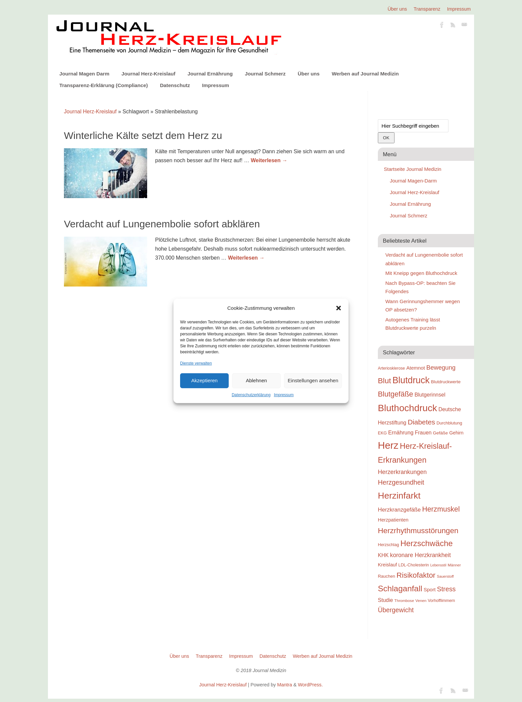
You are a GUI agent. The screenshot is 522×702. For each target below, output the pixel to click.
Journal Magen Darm (84, 73)
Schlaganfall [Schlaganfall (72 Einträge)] (400, 588)
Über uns (397, 9)
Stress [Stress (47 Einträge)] (446, 589)
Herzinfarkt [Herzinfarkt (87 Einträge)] (399, 496)
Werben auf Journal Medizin (365, 73)
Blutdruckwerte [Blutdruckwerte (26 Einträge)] (445, 381)
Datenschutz (175, 85)
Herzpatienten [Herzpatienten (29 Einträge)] (393, 520)
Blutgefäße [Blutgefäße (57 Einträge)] (395, 394)
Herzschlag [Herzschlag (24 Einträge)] (388, 544)
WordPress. (310, 684)
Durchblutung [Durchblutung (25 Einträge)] (449, 422)
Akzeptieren (204, 380)
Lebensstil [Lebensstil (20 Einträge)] (438, 565)
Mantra (284, 684)
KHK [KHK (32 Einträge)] (383, 555)
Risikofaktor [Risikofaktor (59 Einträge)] (415, 575)
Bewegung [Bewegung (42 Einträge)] (441, 367)
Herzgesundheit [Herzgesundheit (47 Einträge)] (401, 482)
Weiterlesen (269, 160)
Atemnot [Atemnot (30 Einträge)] (415, 368)
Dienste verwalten (196, 363)
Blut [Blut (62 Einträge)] (384, 380)
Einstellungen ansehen (313, 380)
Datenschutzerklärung (251, 395)
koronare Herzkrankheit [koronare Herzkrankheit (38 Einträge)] (420, 555)
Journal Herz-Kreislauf (148, 73)
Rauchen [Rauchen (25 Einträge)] (386, 576)
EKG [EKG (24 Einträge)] (382, 432)
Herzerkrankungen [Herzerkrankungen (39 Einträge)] (402, 472)
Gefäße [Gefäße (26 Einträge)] (440, 432)
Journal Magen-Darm (413, 180)
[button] (338, 308)
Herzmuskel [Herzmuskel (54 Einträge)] (441, 509)
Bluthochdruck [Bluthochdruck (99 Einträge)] (407, 408)
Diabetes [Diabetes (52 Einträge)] (421, 422)
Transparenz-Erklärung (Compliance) (103, 85)
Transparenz (427, 9)
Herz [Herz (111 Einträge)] (388, 445)
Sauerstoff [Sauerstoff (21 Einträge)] (445, 576)
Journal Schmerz (265, 73)
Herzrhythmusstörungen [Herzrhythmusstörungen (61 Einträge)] (418, 530)
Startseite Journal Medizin (412, 169)
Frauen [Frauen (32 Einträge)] (423, 432)
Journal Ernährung (210, 73)
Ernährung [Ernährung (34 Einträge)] (400, 432)
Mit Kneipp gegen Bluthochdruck (421, 273)
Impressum (284, 395)
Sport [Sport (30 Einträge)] (429, 589)
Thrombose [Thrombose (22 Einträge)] (404, 600)
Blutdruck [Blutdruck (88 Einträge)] (411, 380)
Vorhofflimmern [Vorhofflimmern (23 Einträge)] (441, 600)
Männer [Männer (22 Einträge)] (454, 565)
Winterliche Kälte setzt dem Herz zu (143, 135)
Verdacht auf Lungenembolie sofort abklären (162, 223)
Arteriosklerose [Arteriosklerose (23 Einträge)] (391, 368)
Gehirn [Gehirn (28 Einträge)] (456, 432)
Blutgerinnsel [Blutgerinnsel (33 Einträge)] (429, 395)
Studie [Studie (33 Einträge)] (385, 600)
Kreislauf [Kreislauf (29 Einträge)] (387, 564)
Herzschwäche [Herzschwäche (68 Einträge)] (426, 543)
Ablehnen (256, 380)
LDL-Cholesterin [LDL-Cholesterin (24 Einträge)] (413, 564)
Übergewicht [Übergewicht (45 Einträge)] (396, 610)
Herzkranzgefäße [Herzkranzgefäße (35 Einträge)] (399, 510)
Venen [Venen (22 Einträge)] (420, 600)
